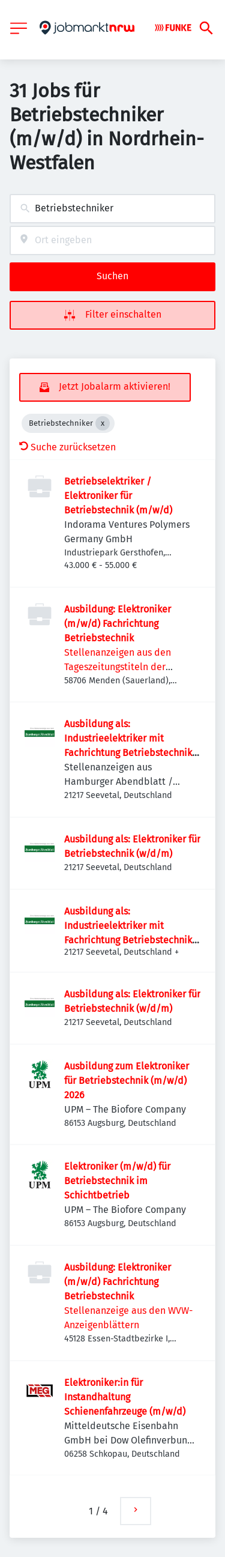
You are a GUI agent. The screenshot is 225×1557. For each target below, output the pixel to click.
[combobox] (112, 208)
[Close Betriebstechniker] (102, 423)
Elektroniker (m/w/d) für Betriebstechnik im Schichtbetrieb (117, 1181)
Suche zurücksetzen (67, 447)
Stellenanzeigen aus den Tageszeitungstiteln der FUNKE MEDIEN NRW (117, 667)
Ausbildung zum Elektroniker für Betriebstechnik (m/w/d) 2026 (126, 1080)
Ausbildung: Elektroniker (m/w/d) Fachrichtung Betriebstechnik (117, 623)
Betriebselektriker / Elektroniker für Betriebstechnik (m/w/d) (118, 496)
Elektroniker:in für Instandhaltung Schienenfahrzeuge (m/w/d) (124, 1397)
